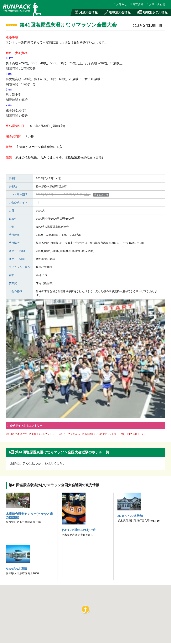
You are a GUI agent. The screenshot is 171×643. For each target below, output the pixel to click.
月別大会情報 (86, 12)
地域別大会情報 (117, 12)
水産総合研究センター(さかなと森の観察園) (29, 515)
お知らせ (120, 4)
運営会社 (137, 4)
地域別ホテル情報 (152, 12)
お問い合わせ (156, 4)
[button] (85, 609)
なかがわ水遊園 (16, 568)
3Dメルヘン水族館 (130, 516)
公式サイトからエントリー (25, 425)
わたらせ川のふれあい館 (79, 530)
